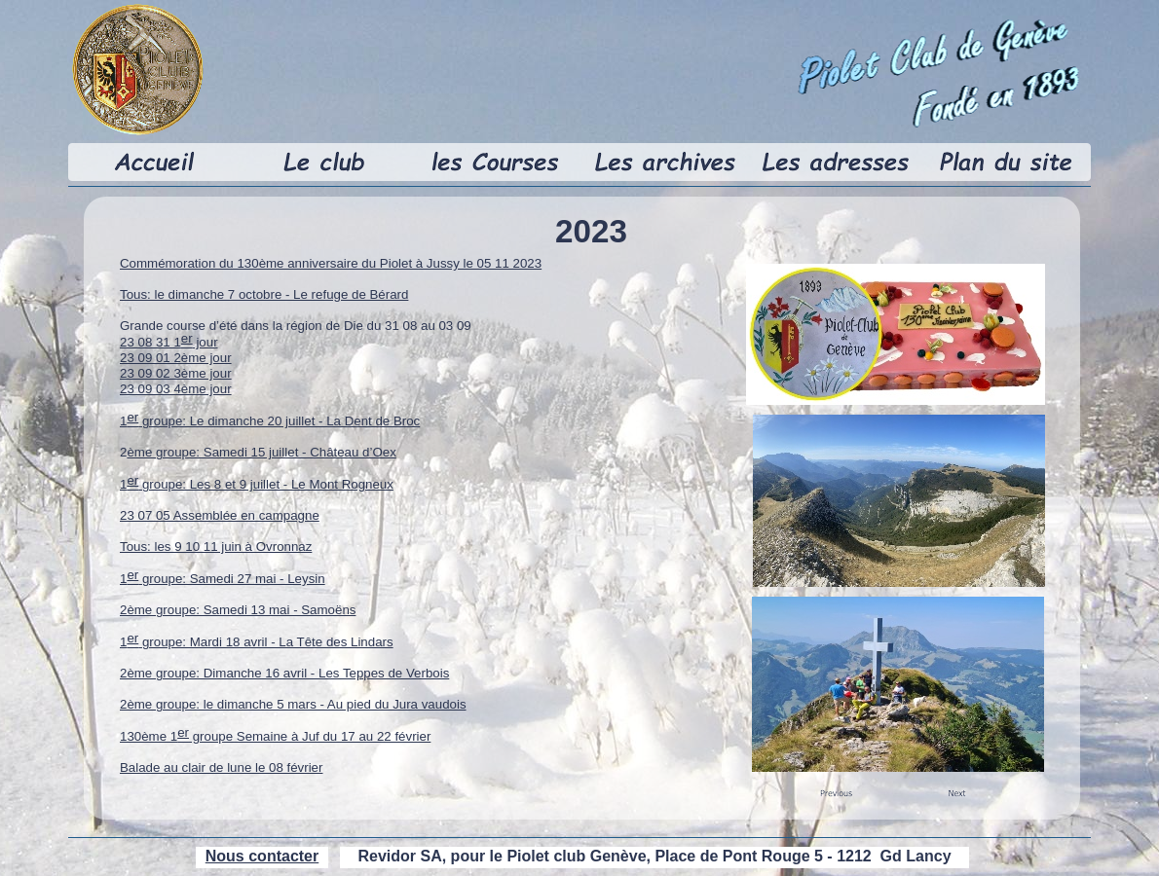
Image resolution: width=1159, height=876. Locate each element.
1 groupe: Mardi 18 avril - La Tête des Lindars (256, 642)
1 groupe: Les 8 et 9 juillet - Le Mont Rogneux (256, 484)
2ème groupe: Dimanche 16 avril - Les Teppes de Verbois (284, 673)
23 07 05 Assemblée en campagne (219, 515)
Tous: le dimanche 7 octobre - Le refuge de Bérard (264, 294)
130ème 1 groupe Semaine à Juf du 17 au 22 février (275, 736)
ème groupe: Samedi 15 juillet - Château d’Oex (261, 452)
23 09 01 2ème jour (176, 357)
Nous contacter (262, 856)
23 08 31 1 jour (169, 342)
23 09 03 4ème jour (176, 389)
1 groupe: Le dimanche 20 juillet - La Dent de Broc (270, 421)
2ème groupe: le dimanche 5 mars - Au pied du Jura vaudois (293, 704)
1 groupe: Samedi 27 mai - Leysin (222, 578)
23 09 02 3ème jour (176, 373)
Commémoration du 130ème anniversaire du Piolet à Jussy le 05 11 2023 (331, 263)
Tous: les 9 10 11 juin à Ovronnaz (216, 546)
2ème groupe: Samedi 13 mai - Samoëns (237, 609)
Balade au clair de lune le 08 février (221, 767)
